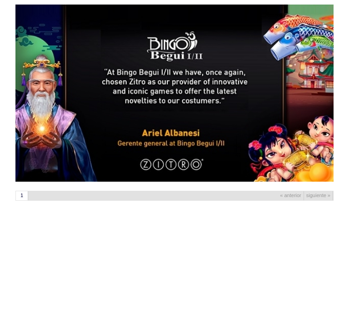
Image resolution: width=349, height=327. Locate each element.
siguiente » (318, 195)
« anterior (290, 195)
